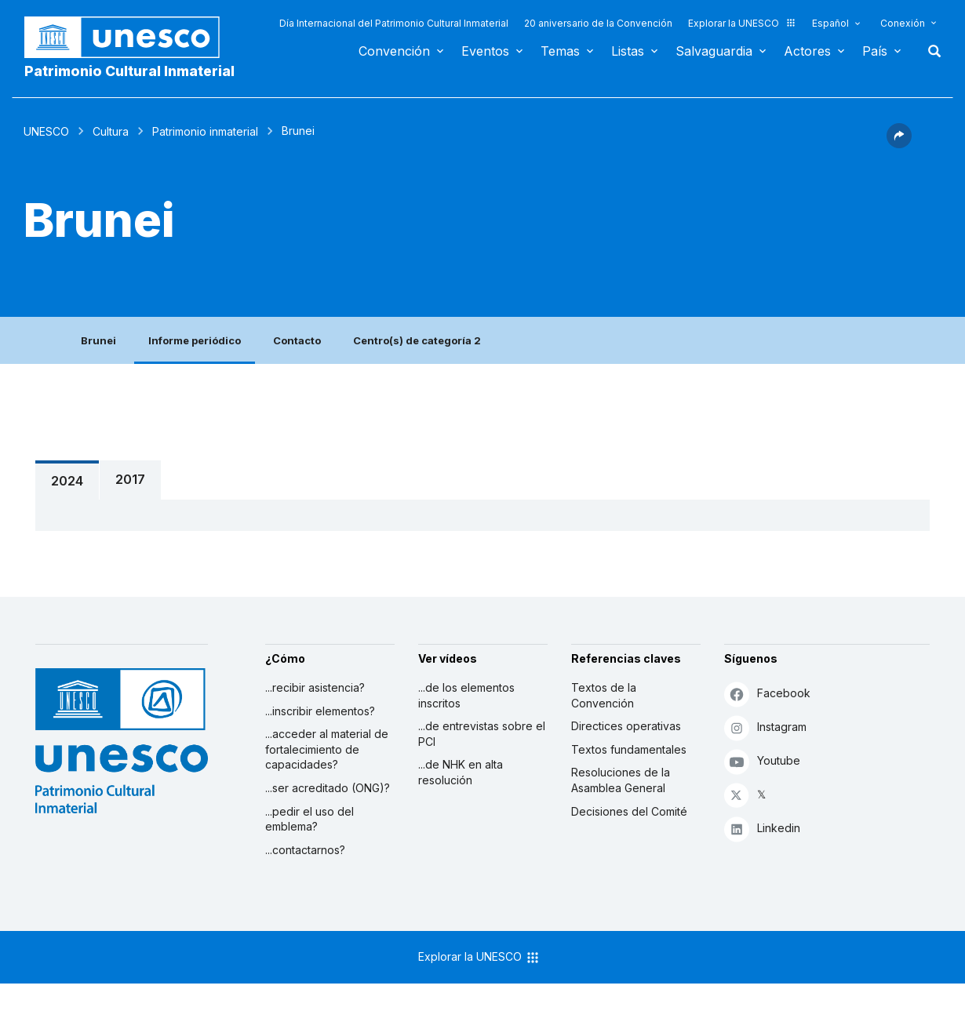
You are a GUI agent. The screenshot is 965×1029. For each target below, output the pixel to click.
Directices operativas (626, 726)
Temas (560, 51)
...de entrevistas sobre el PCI (481, 733)
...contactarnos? (305, 849)
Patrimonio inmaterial (205, 131)
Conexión (902, 23)
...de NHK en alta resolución (460, 772)
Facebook (767, 694)
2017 (130, 479)
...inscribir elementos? (320, 711)
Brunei (98, 340)
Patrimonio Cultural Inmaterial (129, 71)
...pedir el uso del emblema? (309, 819)
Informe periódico (194, 340)
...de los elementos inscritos (466, 695)
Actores (807, 51)
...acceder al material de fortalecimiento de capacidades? (326, 749)
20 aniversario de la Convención (598, 23)
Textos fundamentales (628, 749)
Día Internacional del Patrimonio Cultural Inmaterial (393, 23)
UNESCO (46, 131)
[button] (899, 143)
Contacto (297, 340)
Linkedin (762, 828)
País (874, 51)
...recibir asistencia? (315, 687)
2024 (67, 481)
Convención (394, 51)
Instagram (765, 727)
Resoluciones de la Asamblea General (620, 779)
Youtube (762, 761)
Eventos (485, 51)
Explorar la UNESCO (742, 23)
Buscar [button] (930, 51)
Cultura (111, 131)
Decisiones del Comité (629, 811)
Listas (627, 51)
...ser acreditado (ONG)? (327, 787)
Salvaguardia (714, 51)
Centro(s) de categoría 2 (417, 340)
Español (830, 23)
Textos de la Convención (603, 695)
